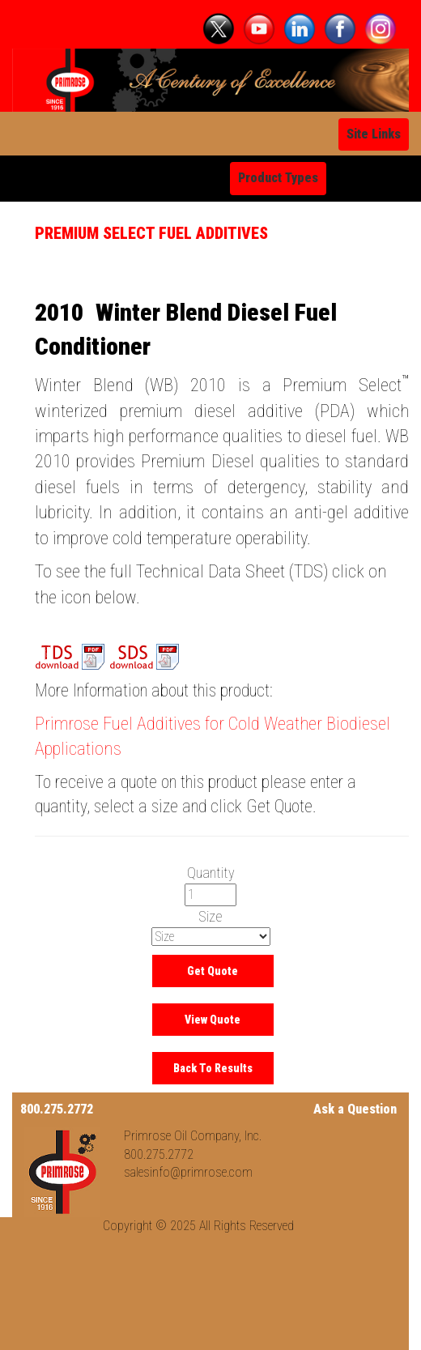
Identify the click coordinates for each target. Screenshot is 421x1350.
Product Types (278, 177)
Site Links (374, 134)
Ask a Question (355, 1109)
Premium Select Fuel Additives (151, 233)
